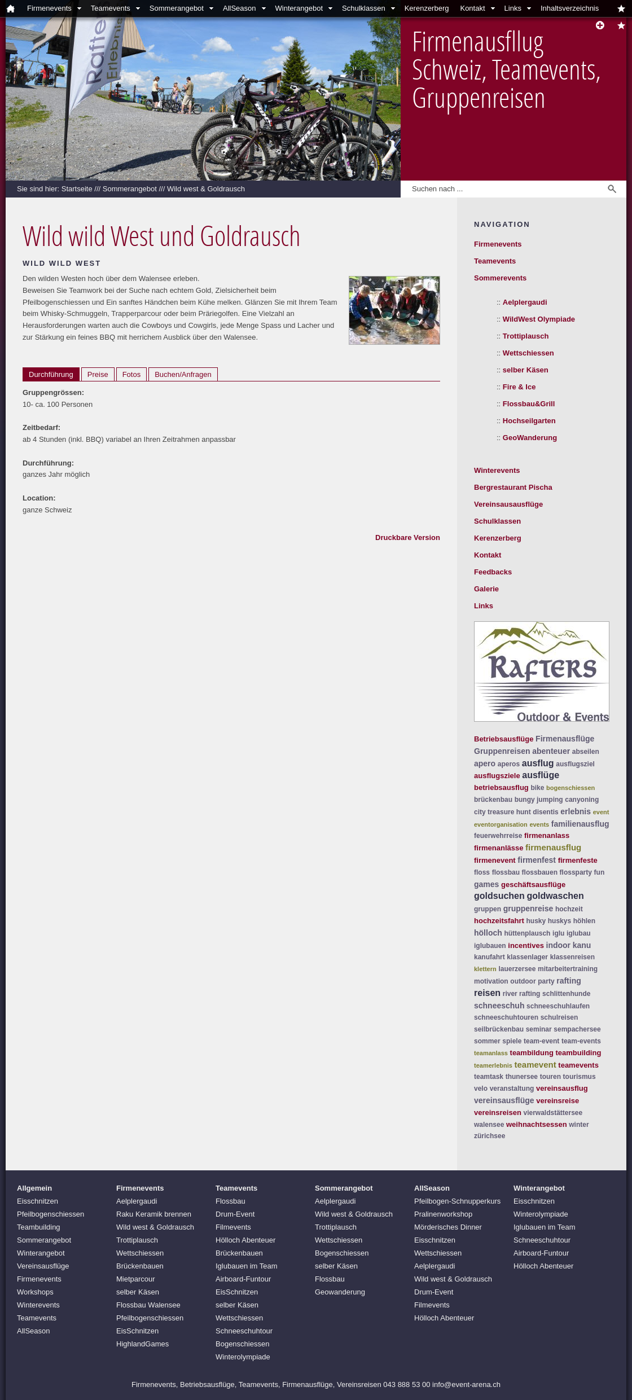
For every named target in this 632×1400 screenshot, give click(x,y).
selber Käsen (525, 370)
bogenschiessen (570, 787)
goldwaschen (554, 896)
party (546, 981)
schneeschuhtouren (506, 1017)
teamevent (535, 1064)
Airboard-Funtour (243, 1279)
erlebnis (575, 811)
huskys (559, 921)
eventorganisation (501, 824)
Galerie (486, 589)
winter (579, 1125)
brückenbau (493, 800)
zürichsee (489, 1136)
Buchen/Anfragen (183, 374)
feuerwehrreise (498, 836)
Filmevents (233, 1227)
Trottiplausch (526, 336)
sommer (487, 1041)
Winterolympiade (243, 1357)
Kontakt (472, 8)
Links (512, 8)
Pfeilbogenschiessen (50, 1214)
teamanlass (491, 1053)
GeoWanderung (530, 437)
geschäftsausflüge (533, 884)
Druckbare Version (407, 537)
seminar (539, 1029)
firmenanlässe (498, 848)
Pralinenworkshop (443, 1214)
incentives (526, 945)
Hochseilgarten (529, 420)
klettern (485, 968)
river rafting (522, 994)
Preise (97, 374)
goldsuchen (499, 896)
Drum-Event (235, 1214)
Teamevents (110, 8)
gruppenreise (528, 908)
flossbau (506, 872)
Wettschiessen (528, 353)
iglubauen (490, 946)
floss (482, 872)
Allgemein (34, 1188)
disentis (545, 812)
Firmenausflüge (565, 738)
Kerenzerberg (427, 8)
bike (537, 788)
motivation (491, 981)
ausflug (538, 763)
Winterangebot (299, 8)
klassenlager (527, 957)
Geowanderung (340, 1292)
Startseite (77, 189)
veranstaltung (512, 1088)
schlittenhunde (566, 994)
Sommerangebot (177, 8)
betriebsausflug (501, 787)
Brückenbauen (140, 1266)
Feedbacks (493, 572)
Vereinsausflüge (43, 1266)
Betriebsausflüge (503, 739)
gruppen (487, 909)
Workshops (35, 1292)
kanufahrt (489, 957)
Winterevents (497, 470)
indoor (558, 945)
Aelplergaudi (525, 302)
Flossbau (230, 1201)
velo (481, 1088)
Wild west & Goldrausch (206, 189)
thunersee (522, 1077)
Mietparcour (135, 1279)
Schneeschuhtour (244, 1331)
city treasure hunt (502, 812)
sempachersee (577, 1029)
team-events (581, 1041)
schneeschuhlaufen (558, 1006)
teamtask (488, 1077)
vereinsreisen (497, 1112)
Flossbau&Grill (529, 404)
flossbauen (540, 872)
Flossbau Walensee (148, 1305)
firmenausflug (553, 847)
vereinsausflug (562, 1088)
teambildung (532, 1052)
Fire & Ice (519, 387)
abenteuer (551, 751)
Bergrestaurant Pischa (513, 487)
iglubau (579, 933)
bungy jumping (539, 800)
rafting (568, 980)
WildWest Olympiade (539, 319)
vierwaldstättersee (552, 1113)
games (486, 884)
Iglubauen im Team (247, 1266)
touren (550, 1077)
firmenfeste (578, 860)
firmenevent (495, 860)
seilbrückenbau (499, 1029)
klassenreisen (572, 957)
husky (536, 921)
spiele (511, 1041)
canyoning (582, 800)
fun (599, 872)
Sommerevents (500, 278)
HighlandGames (142, 1344)
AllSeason (239, 8)
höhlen (584, 921)
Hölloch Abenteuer (245, 1240)
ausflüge (540, 775)
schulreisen (559, 1017)
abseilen (585, 752)
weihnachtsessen (536, 1124)
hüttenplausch (527, 933)
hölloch (488, 932)
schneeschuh (499, 1005)
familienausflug (580, 823)
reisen (487, 993)
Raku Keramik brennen (153, 1214)
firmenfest (536, 859)
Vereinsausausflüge (508, 504)
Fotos (131, 374)
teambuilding (578, 1052)
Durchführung (51, 374)
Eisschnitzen (37, 1201)
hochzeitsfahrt (499, 920)
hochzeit (569, 909)
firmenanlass (546, 835)
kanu (582, 945)
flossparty (576, 872)
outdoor (523, 981)
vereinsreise (557, 1100)
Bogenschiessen (242, 1344)
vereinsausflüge (504, 1100)
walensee (489, 1125)
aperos (509, 764)
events (539, 824)
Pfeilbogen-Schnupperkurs (457, 1201)
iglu (558, 933)
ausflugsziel (575, 764)
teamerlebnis (493, 1065)
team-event (541, 1041)
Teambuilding (38, 1227)
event (601, 812)
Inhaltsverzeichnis (570, 8)
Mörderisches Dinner (448, 1227)
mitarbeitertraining (568, 969)
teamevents (578, 1065)
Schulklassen (363, 8)
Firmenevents (49, 8)
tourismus (579, 1077)
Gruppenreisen (502, 751)
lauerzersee (517, 969)
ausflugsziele (497, 775)
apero (484, 763)
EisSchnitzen (137, 1331)
